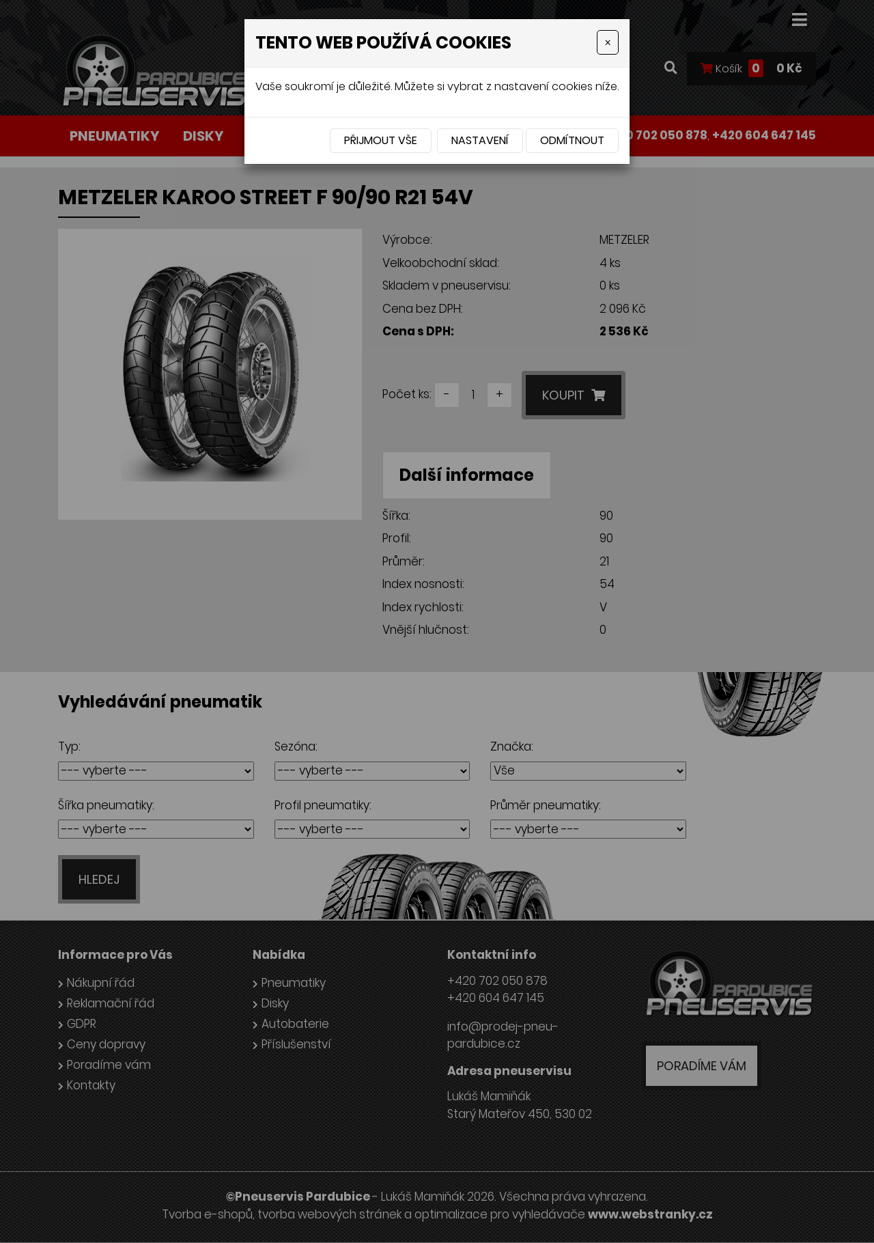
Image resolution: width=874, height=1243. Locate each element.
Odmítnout (572, 140)
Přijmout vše (380, 140)
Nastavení (480, 140)
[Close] (608, 42)
